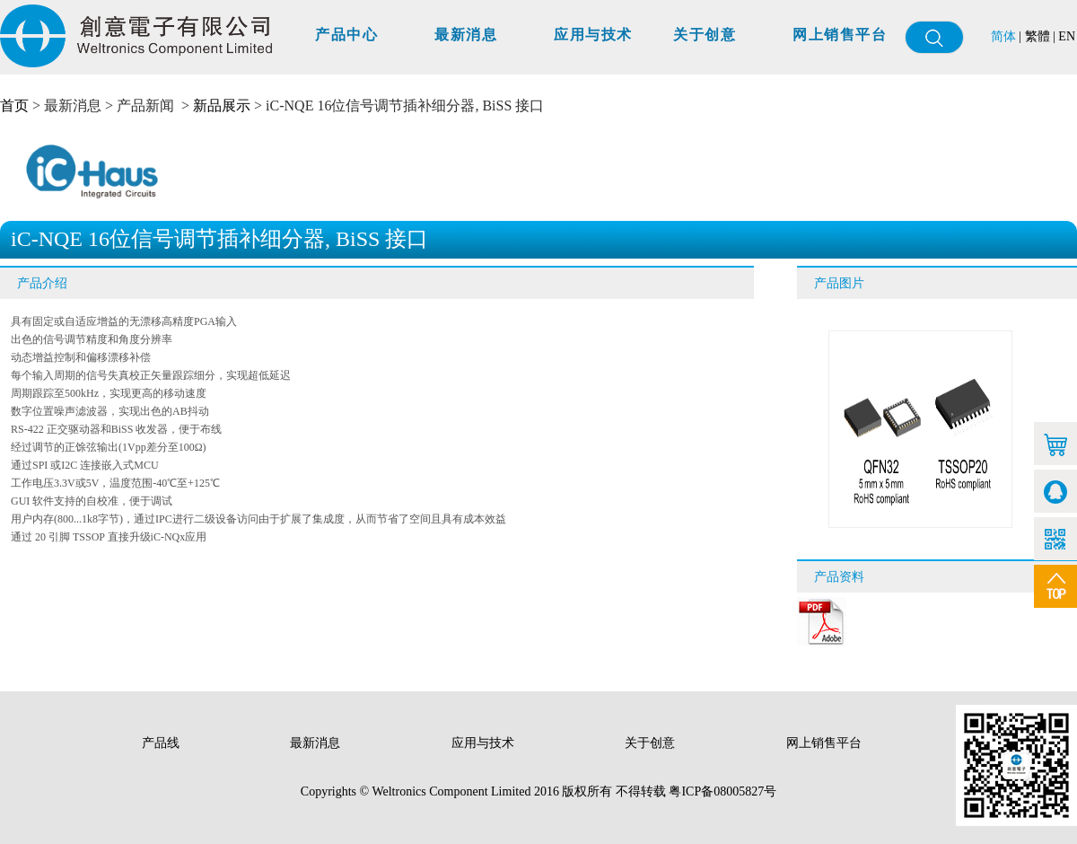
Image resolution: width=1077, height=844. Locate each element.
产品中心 (346, 34)
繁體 (1037, 36)
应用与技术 (593, 34)
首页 (14, 105)
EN (1066, 36)
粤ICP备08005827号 (722, 791)
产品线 (162, 743)
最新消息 (465, 34)
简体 (1003, 36)
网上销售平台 (839, 34)
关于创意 (704, 34)
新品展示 (221, 105)
